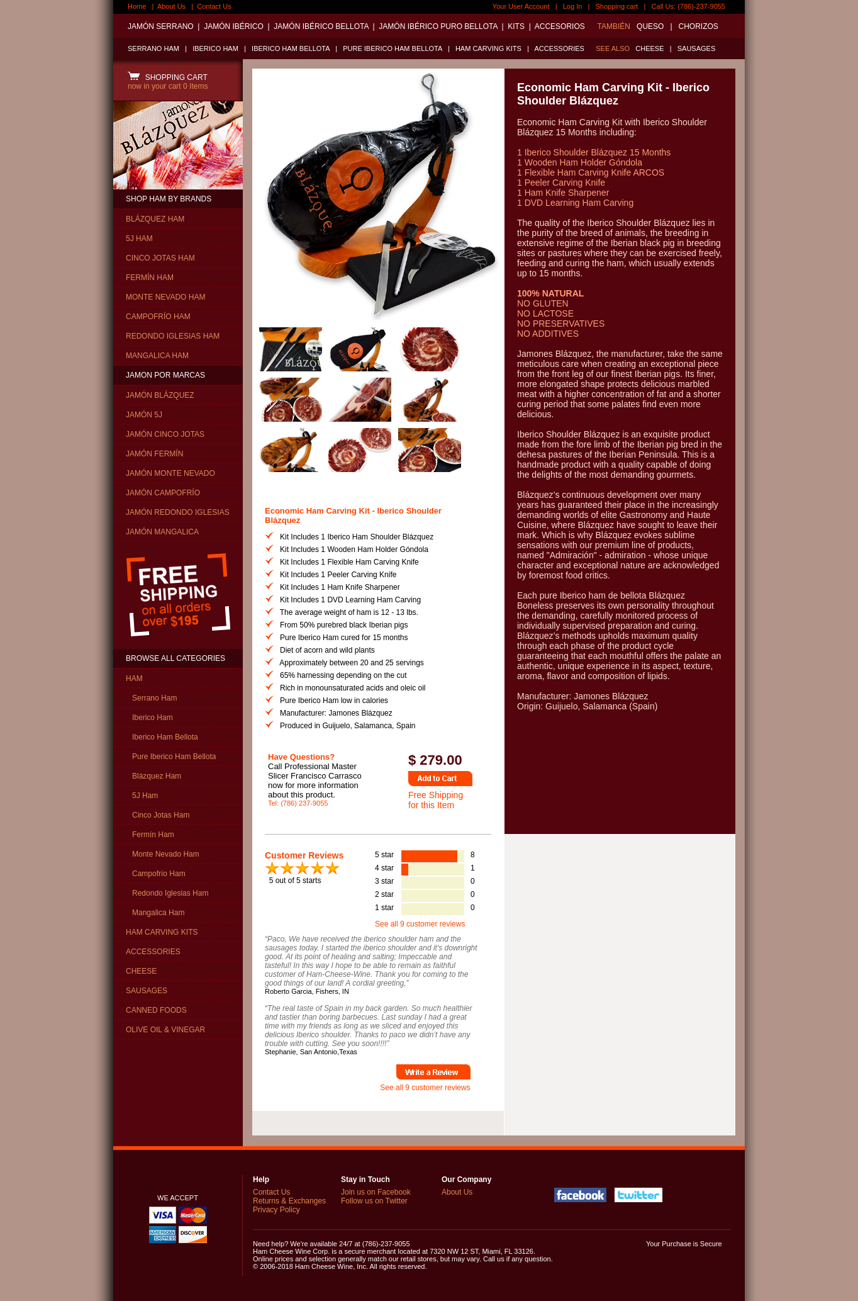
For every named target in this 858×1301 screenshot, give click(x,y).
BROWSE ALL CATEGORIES (175, 658)
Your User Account (521, 6)
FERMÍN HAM (150, 277)
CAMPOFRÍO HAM (158, 316)
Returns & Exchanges (289, 1201)
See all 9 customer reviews (420, 924)
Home (137, 6)
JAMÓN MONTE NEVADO (170, 473)
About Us (171, 6)
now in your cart (168, 86)
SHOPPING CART (168, 77)
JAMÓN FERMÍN (154, 453)
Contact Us (214, 6)
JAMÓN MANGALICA (162, 531)
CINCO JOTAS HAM (160, 258)
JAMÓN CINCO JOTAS (165, 434)
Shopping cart (617, 6)
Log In (572, 6)
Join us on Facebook (376, 1192)
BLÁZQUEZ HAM (155, 219)
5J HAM (139, 238)
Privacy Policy (276, 1209)
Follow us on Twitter (374, 1201)
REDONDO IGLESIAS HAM (173, 336)
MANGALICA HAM (157, 355)
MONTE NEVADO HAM (165, 297)
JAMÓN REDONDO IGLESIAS (178, 512)
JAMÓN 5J (144, 414)
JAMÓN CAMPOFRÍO (163, 492)
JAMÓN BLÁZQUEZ (160, 395)
